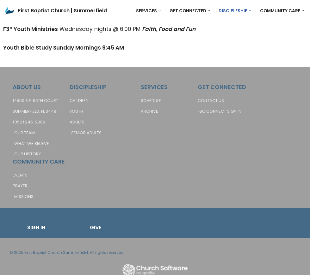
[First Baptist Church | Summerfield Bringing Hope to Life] (56, 11)
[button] (159, 11)
